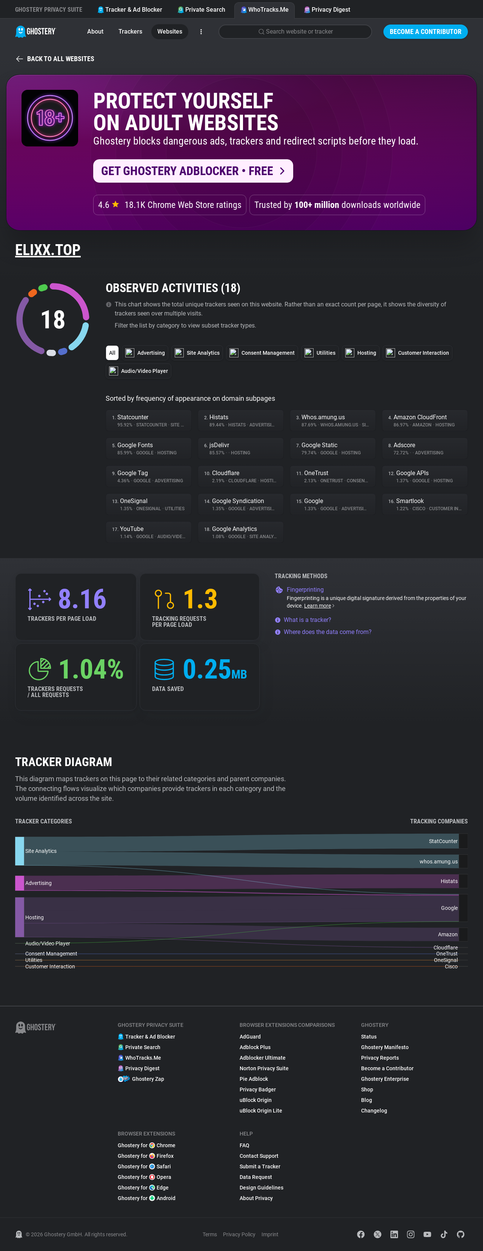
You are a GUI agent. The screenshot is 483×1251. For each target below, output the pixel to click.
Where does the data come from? (323, 632)
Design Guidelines (261, 1188)
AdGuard (250, 1037)
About (95, 31)
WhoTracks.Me (264, 9)
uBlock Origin (256, 1100)
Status (369, 1037)
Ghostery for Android (146, 1198)
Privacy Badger (258, 1089)
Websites (169, 31)
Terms (210, 1234)
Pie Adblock (254, 1079)
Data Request (256, 1177)
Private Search (201, 9)
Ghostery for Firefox (146, 1156)
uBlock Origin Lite (261, 1111)
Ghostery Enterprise (385, 1079)
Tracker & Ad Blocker (129, 9)
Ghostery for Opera (144, 1177)
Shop (367, 1089)
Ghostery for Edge (143, 1188)
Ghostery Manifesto (385, 1047)
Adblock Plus (255, 1047)
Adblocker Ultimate (263, 1058)
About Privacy (256, 1198)
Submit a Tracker (260, 1166)
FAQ (244, 1145)
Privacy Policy (239, 1234)
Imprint (269, 1234)
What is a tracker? (303, 619)
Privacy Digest (327, 9)
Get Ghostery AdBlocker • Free (187, 171)
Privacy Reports (380, 1058)
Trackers (130, 31)
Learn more (319, 606)
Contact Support (259, 1156)
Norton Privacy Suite (264, 1068)
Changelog (374, 1111)
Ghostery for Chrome (146, 1145)
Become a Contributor (425, 31)
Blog (366, 1100)
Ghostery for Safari (144, 1166)
